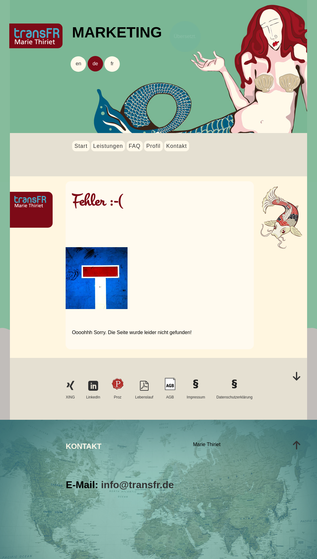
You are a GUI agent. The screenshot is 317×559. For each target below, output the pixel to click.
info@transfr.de (137, 484)
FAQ (135, 146)
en (78, 63)
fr (112, 63)
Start (80, 146)
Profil (153, 146)
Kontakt (176, 146)
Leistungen (108, 146)
